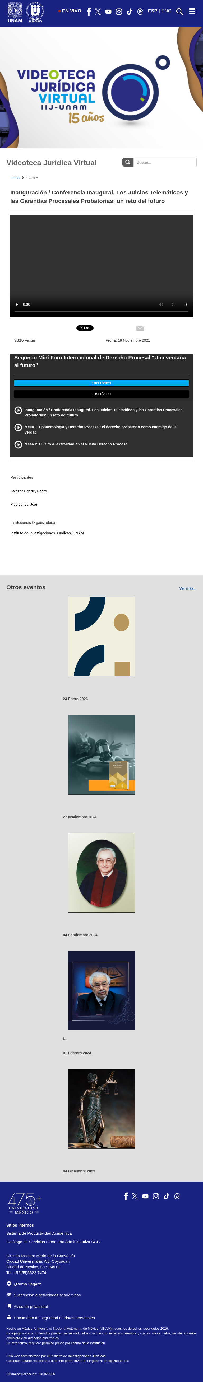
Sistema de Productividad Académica (39, 1233)
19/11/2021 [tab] (101, 394)
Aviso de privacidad (27, 1306)
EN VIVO (69, 10)
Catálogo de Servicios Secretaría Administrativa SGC (53, 1241)
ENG (166, 10)
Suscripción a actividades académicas (44, 1295)
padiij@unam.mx (116, 1361)
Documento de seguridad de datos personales (51, 1317)
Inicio (15, 177)
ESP (153, 10)
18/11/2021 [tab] (101, 383)
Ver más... (188, 588)
